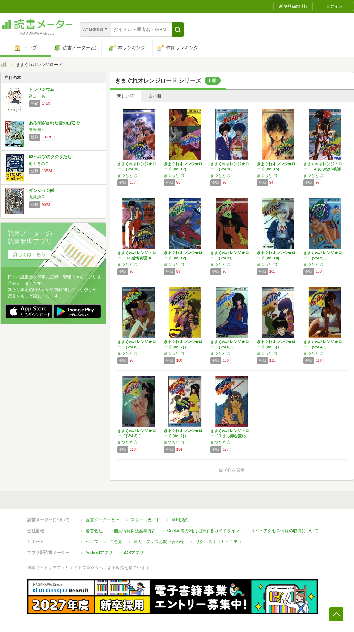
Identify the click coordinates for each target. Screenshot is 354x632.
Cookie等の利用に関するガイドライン (203, 531)
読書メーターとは (102, 520)
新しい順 (125, 95)
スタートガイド (145, 520)
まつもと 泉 (127, 175)
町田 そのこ (39, 163)
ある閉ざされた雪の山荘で (54, 123)
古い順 (154, 95)
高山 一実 (37, 96)
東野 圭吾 (37, 130)
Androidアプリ (99, 552)
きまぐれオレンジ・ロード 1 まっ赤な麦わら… (229, 435)
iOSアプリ (134, 552)
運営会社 (94, 531)
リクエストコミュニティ (218, 542)
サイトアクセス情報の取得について (284, 531)
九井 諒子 (37, 197)
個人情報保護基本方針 (135, 531)
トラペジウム (41, 89)
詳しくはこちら (29, 254)
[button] (178, 29)
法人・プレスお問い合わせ (158, 542)
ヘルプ (92, 542)
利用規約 (180, 520)
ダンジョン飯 (41, 190)
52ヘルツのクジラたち (50, 156)
